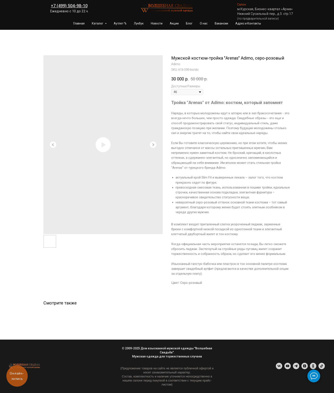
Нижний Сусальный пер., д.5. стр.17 (265, 14)
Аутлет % (120, 23)
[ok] (313, 368)
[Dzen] (304, 368)
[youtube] (287, 368)
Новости (157, 23)
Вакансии (221, 23)
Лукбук (139, 23)
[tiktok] (321, 368)
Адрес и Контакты (248, 23)
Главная (79, 23)
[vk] (279, 368)
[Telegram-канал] (296, 368)
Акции (174, 23)
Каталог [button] (98, 23)
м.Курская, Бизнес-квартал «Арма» (265, 9)
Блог (189, 23)
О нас (203, 23)
